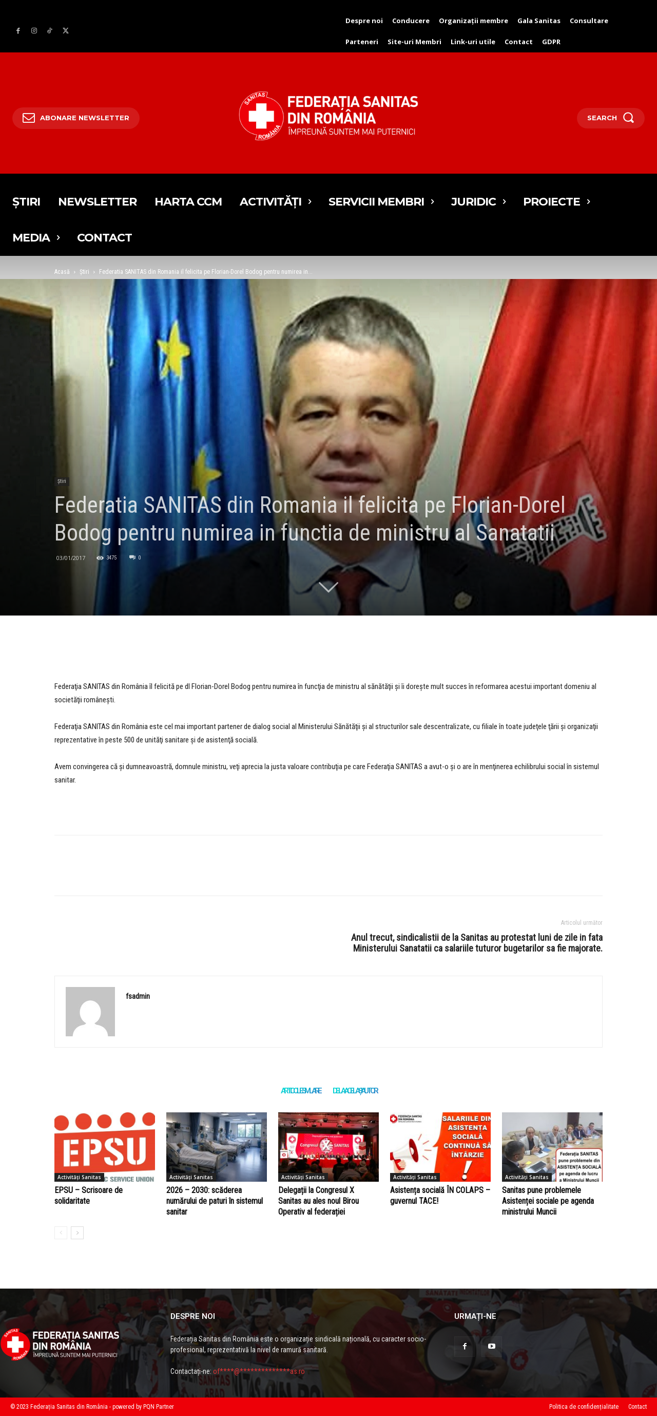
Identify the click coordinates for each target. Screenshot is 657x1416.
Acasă (62, 271)
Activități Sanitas (79, 1177)
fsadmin (138, 996)
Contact (637, 1406)
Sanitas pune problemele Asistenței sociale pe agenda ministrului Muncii (548, 1201)
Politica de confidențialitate (584, 1406)
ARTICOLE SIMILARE (300, 1090)
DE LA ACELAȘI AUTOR (355, 1090)
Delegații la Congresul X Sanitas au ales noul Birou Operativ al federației (318, 1201)
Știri (84, 271)
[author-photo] (60, 1232)
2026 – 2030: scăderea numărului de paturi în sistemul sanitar (214, 1201)
